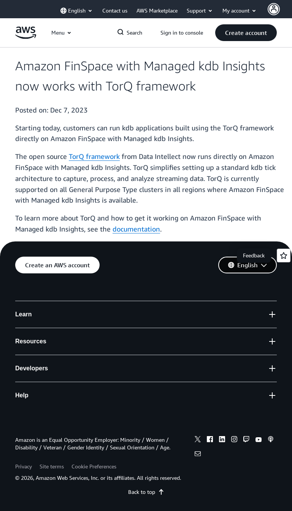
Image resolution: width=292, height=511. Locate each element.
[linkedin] (222, 440)
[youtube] (259, 440)
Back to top (146, 492)
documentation (136, 229)
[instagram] (234, 440)
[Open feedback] (283, 255)
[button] (246, 32)
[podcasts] (271, 440)
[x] (198, 440)
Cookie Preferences (93, 466)
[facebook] (210, 440)
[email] (198, 455)
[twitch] (246, 440)
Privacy (23, 466)
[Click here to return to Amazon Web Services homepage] (25, 36)
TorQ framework (94, 156)
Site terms (52, 466)
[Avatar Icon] (274, 9)
